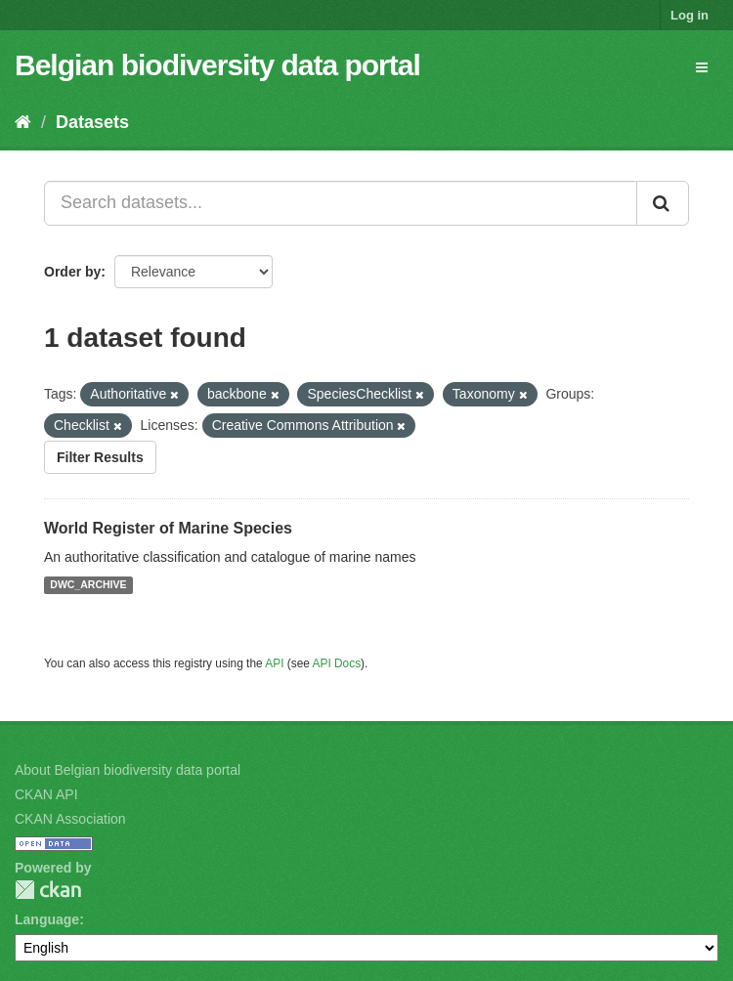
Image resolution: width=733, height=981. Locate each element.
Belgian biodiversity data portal (217, 65)
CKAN (48, 889)
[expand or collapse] (701, 67)
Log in (689, 15)
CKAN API (46, 794)
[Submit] (662, 203)
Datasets (92, 122)
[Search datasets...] (340, 203)
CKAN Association (70, 819)
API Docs (337, 663)
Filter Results (100, 457)
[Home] (23, 122)
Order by (72, 271)
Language (47, 919)
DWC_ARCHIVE (88, 585)
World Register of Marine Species (168, 528)
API (274, 663)
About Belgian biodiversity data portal (127, 770)
